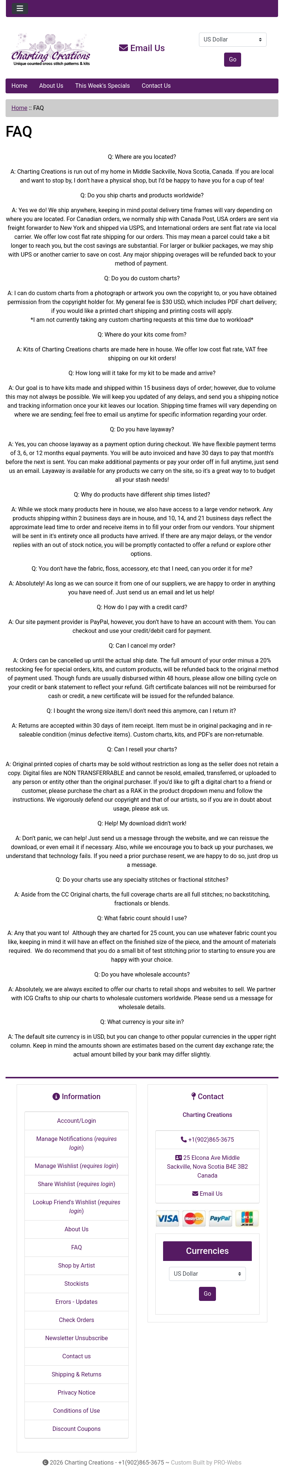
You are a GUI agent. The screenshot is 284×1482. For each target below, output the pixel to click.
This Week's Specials (102, 85)
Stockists (76, 1283)
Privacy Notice (76, 1392)
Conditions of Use (76, 1410)
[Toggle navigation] (20, 8)
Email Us (142, 48)
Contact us (76, 1356)
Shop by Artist (76, 1265)
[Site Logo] (51, 49)
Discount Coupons (77, 1428)
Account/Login (76, 1120)
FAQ (76, 1247)
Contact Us (156, 85)
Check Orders (76, 1320)
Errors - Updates (76, 1301)
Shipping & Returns (77, 1374)
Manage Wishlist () (77, 1165)
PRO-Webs (227, 1462)
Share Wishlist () (76, 1184)
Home (19, 85)
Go (232, 59)
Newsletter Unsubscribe (76, 1338)
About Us (51, 85)
